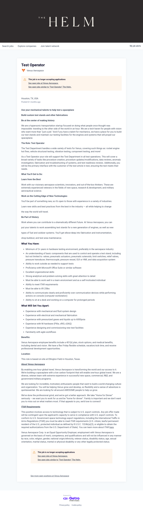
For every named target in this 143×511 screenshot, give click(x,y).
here (111, 427)
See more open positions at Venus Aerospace (50, 476)
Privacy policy (64, 505)
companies (27, 46)
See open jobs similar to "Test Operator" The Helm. (50, 87)
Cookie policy (76, 505)
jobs (8, 46)
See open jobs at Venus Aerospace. (43, 83)
